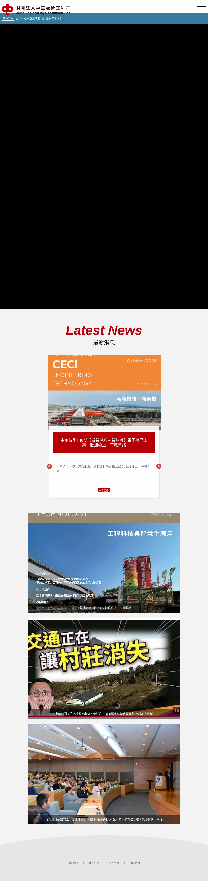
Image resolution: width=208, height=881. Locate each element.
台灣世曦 (114, 862)
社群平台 (94, 862)
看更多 (105, 490)
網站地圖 (73, 863)
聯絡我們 (135, 862)
